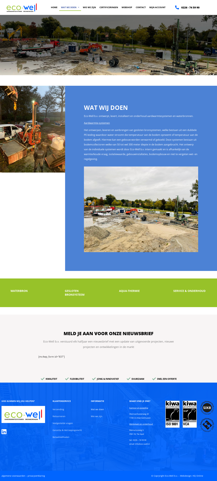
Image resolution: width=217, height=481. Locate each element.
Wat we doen (70, 7)
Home (54, 7)
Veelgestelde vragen (63, 423)
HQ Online (198, 475)
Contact (141, 7)
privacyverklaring (36, 475)
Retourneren (59, 416)
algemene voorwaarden (13, 475)
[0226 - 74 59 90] (177, 7)
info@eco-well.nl (142, 444)
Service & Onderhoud (189, 291)
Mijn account (157, 7)
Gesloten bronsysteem (75, 292)
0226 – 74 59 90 (139, 440)
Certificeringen (108, 7)
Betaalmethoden (61, 437)
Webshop (127, 7)
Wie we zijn (89, 7)
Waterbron (19, 291)
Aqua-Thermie (129, 291)
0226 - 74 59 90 (190, 7)
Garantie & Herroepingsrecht (67, 430)
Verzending (58, 409)
